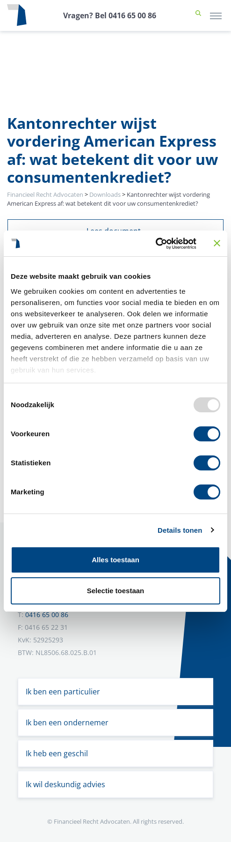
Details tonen (180, 530)
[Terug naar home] (17, 15)
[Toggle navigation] (216, 15)
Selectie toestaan (115, 591)
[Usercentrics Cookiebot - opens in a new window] (155, 244)
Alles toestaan (115, 560)
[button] (198, 15)
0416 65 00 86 (46, 614)
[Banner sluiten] (217, 243)
